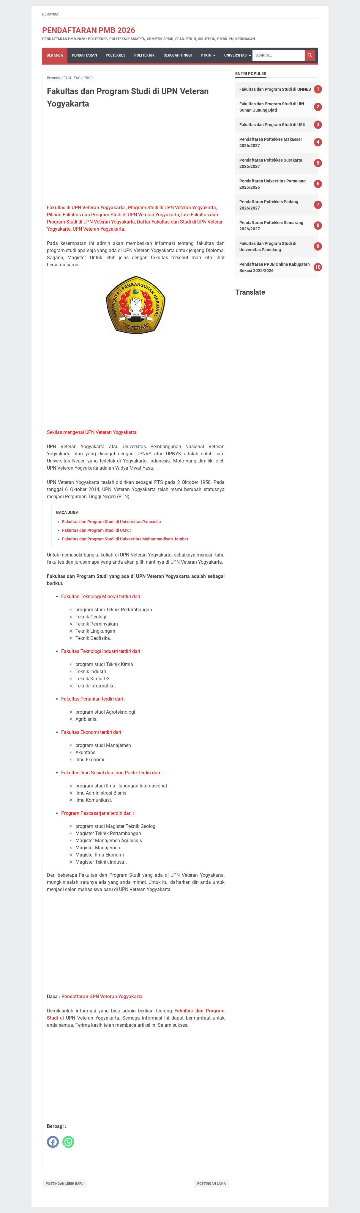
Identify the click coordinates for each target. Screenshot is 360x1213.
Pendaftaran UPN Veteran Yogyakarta (102, 996)
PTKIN (206, 55)
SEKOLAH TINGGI (178, 55)
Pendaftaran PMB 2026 (88, 30)
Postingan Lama (211, 1184)
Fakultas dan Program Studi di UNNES (275, 89)
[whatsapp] (68, 1142)
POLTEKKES (115, 55)
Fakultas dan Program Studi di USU (272, 124)
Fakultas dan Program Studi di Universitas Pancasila (111, 521)
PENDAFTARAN (84, 55)
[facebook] (53, 1142)
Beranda (50, 14)
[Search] (278, 55)
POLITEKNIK (144, 55)
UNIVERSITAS (235, 55)
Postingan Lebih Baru (64, 1184)
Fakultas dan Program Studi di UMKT (97, 530)
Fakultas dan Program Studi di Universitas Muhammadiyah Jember (125, 539)
